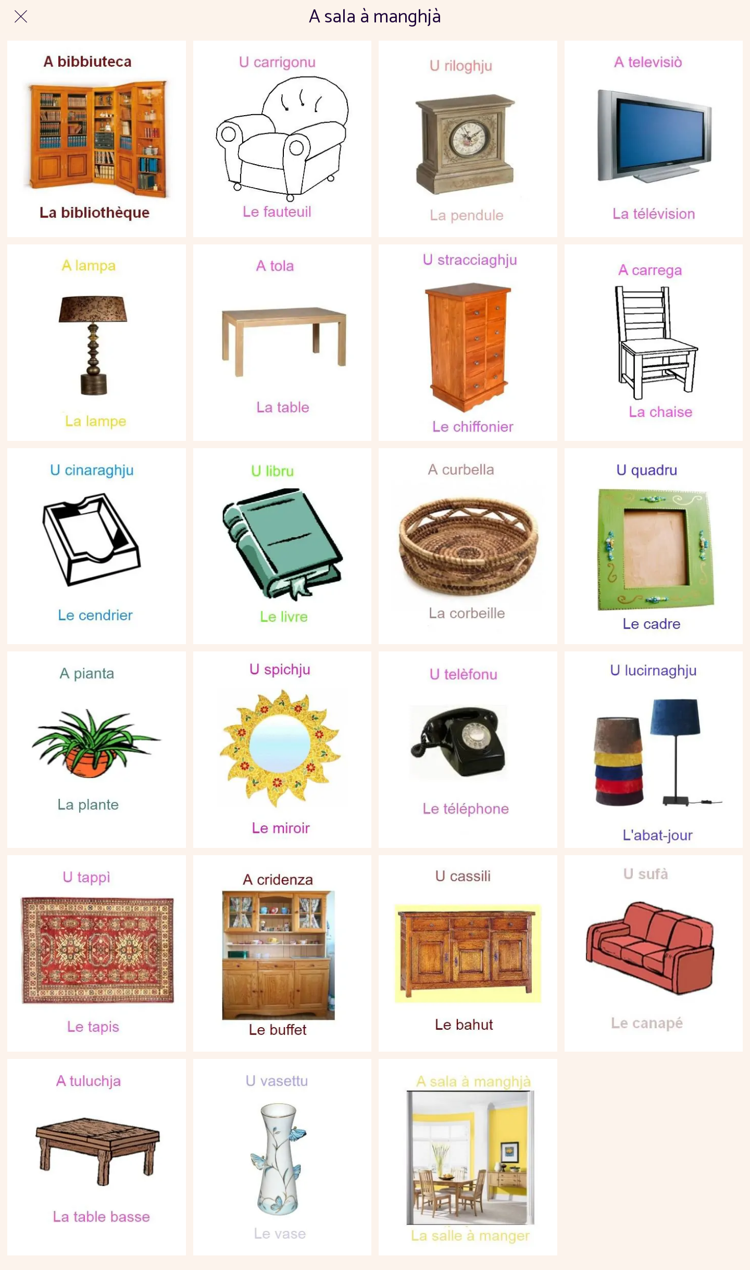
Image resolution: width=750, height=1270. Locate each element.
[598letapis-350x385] (96, 953)
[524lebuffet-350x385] (282, 953)
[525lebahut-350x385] (468, 953)
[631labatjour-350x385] (654, 749)
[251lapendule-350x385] (468, 139)
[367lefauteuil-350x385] (282, 139)
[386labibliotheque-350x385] (96, 139)
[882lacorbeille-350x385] (468, 546)
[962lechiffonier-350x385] (468, 342)
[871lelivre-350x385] (282, 546)
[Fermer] (21, 16)
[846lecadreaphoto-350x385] (654, 546)
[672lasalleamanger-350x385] (468, 1157)
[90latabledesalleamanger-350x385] (282, 342)
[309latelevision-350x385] (654, 139)
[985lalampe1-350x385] (96, 342)
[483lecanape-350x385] (654, 953)
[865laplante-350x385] (96, 749)
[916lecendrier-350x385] (96, 546)
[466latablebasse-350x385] (96, 1157)
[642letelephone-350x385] (468, 749)
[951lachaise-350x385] (654, 342)
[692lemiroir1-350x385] (282, 749)
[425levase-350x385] (282, 1157)
